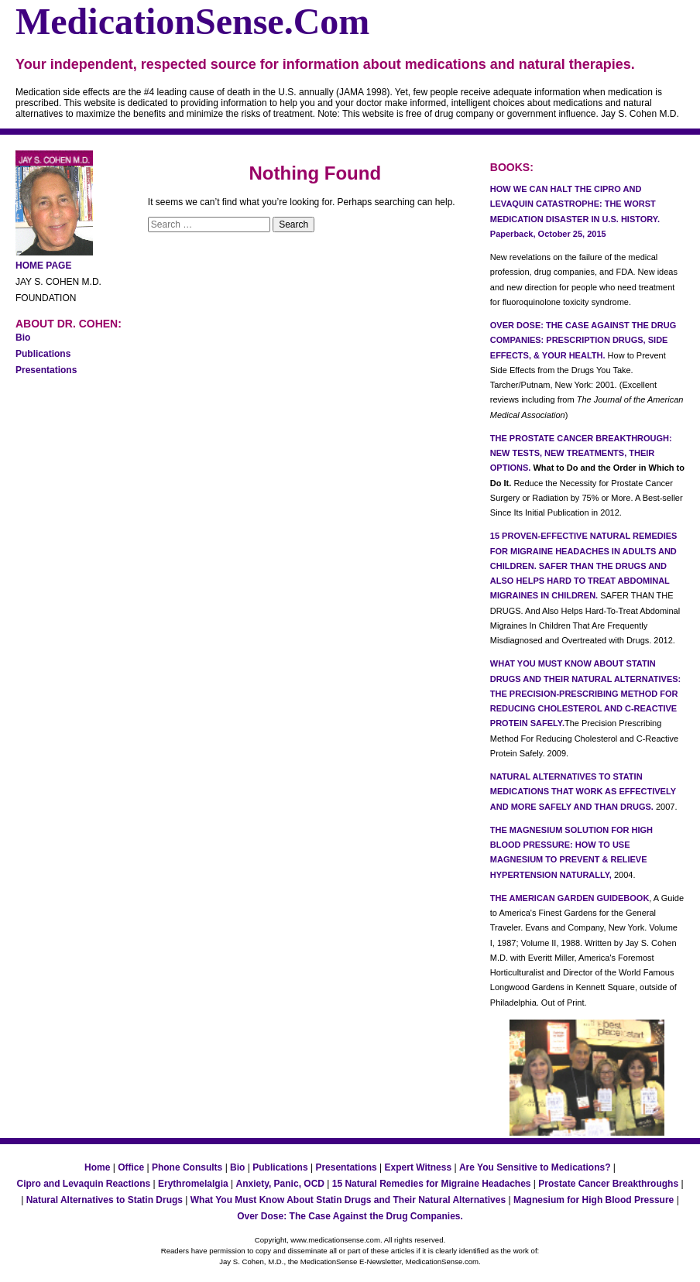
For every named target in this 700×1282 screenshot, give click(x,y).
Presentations (46, 370)
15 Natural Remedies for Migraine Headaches (431, 1183)
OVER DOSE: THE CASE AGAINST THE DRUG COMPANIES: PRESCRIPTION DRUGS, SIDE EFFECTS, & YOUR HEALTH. (583, 340)
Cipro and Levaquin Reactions (83, 1183)
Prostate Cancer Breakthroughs (608, 1183)
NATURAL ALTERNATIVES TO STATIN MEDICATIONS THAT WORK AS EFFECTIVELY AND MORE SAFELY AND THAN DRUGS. (583, 791)
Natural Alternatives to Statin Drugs (104, 1200)
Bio (22, 337)
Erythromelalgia (193, 1183)
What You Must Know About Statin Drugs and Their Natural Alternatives (348, 1200)
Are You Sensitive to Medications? (535, 1167)
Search (293, 224)
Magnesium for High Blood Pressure (593, 1200)
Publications (42, 353)
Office (131, 1167)
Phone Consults (187, 1167)
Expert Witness (418, 1167)
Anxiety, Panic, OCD (279, 1183)
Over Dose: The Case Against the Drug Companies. (350, 1216)
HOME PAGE (43, 265)
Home (97, 1167)
